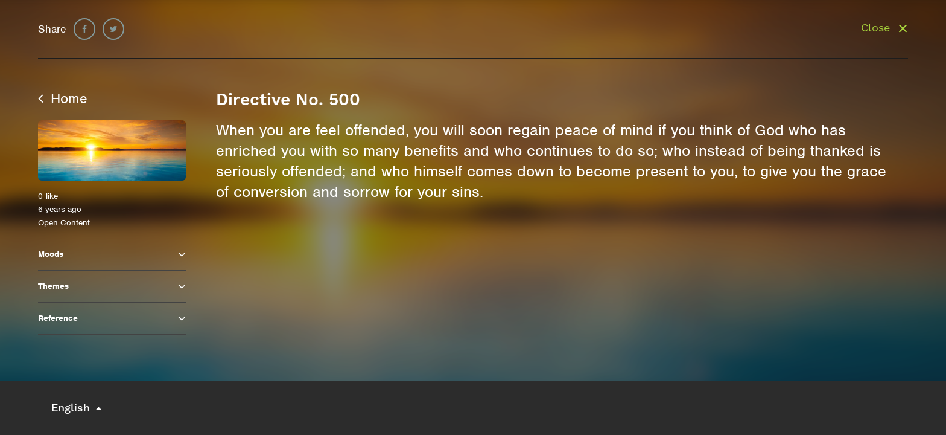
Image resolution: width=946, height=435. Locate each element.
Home (62, 98)
